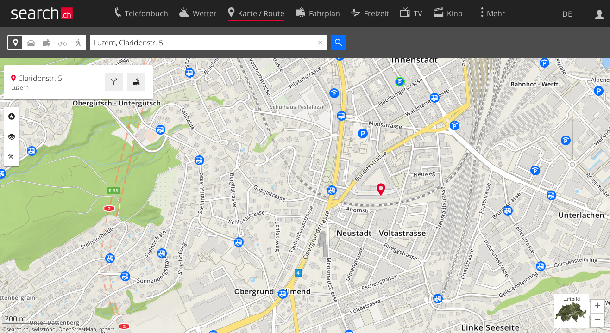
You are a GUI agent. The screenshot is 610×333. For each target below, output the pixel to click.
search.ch (17, 329)
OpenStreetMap (77, 329)
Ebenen (11, 137)
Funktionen (11, 156)
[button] (597, 307)
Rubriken (11, 116)
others (106, 329)
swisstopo (43, 329)
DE (567, 14)
